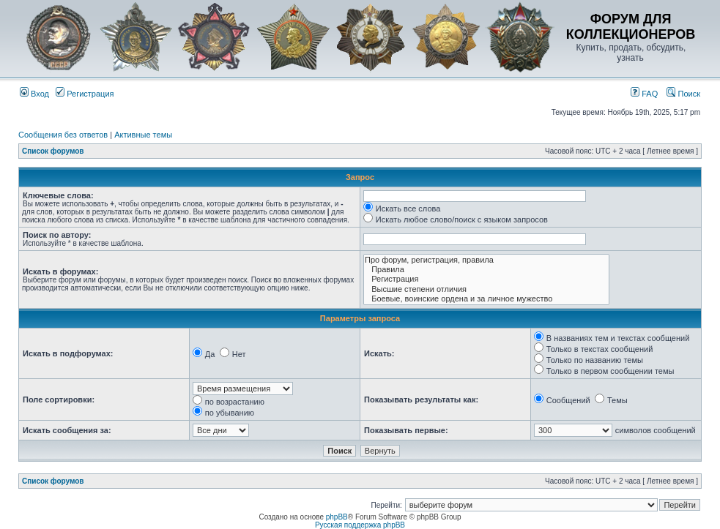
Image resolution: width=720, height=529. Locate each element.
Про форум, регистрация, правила (486, 260)
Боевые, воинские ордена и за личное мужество (486, 299)
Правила (486, 269)
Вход (34, 93)
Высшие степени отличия (486, 289)
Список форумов (53, 151)
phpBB (337, 517)
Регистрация (85, 93)
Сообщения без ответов (63, 134)
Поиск (683, 93)
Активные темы (143, 134)
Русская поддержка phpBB (360, 525)
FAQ (644, 93)
